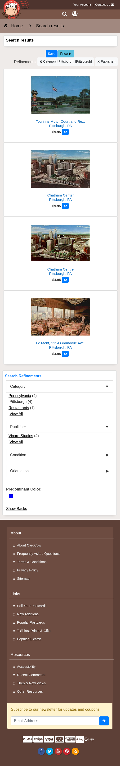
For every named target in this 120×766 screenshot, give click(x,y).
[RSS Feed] (75, 751)
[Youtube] (58, 751)
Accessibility (26, 666)
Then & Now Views (31, 683)
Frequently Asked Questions (38, 554)
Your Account (82, 4)
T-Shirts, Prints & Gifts (34, 631)
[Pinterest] (66, 751)
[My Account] (74, 14)
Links (15, 594)
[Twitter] (49, 751)
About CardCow (29, 545)
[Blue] (11, 496)
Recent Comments (31, 675)
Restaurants (19, 408)
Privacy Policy (27, 570)
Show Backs (16, 509)
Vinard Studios (21, 436)
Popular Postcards (31, 622)
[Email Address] (55, 720)
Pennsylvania (20, 396)
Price (65, 54)
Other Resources (30, 691)
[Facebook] (41, 751)
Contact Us (102, 4)
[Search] (64, 14)
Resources (20, 654)
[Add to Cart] (65, 132)
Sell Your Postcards (32, 606)
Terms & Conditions (32, 562)
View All (16, 414)
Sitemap (23, 578)
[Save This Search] (52, 53)
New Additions (28, 614)
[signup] (104, 720)
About (16, 533)
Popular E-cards (29, 639)
